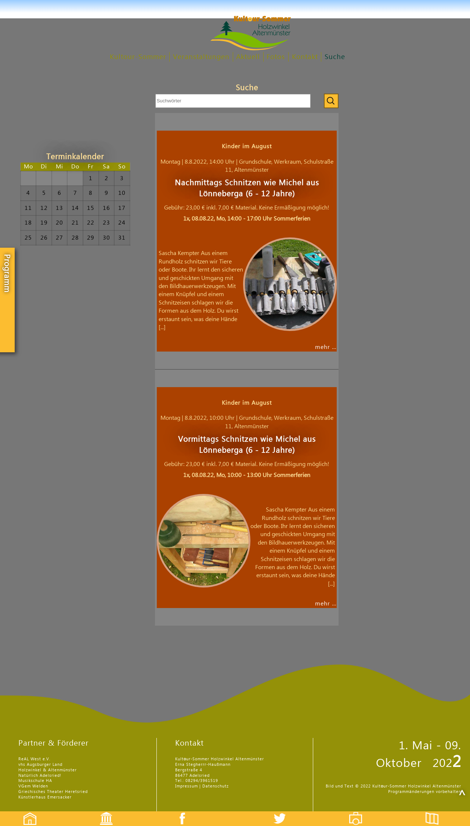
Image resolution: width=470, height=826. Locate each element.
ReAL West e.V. (34, 759)
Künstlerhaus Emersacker (45, 797)
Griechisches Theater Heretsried (53, 792)
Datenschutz (215, 786)
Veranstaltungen (201, 57)
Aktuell (248, 57)
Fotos (276, 57)
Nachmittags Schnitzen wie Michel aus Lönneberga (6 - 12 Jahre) (247, 188)
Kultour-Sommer (138, 57)
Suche (335, 57)
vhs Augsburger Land (40, 764)
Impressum (186, 786)
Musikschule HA (35, 781)
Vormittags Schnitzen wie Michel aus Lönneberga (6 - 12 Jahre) (247, 444)
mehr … (326, 347)
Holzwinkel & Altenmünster (47, 770)
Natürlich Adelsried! (39, 775)
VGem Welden (33, 786)
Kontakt (305, 57)
